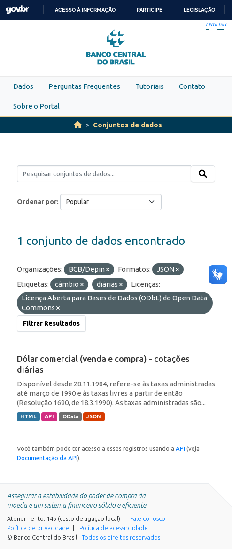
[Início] (78, 125)
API (49, 416)
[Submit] (203, 173)
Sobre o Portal (36, 106)
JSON (93, 416)
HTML (28, 416)
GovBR (17, 9)
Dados (23, 86)
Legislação (199, 10)
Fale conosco (147, 518)
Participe (149, 10)
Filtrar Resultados (51, 323)
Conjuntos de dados (127, 125)
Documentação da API (47, 458)
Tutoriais (149, 86)
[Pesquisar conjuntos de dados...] (104, 173)
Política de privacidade (38, 528)
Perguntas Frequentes (84, 86)
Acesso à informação (85, 10)
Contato (192, 86)
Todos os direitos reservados (121, 537)
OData (70, 416)
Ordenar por (37, 201)
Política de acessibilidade (113, 528)
